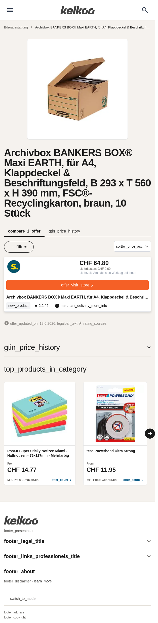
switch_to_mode (19, 598)
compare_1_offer (24, 231)
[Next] (150, 434)
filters (18, 246)
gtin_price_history (64, 231)
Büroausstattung (16, 27)
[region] (77, 433)
